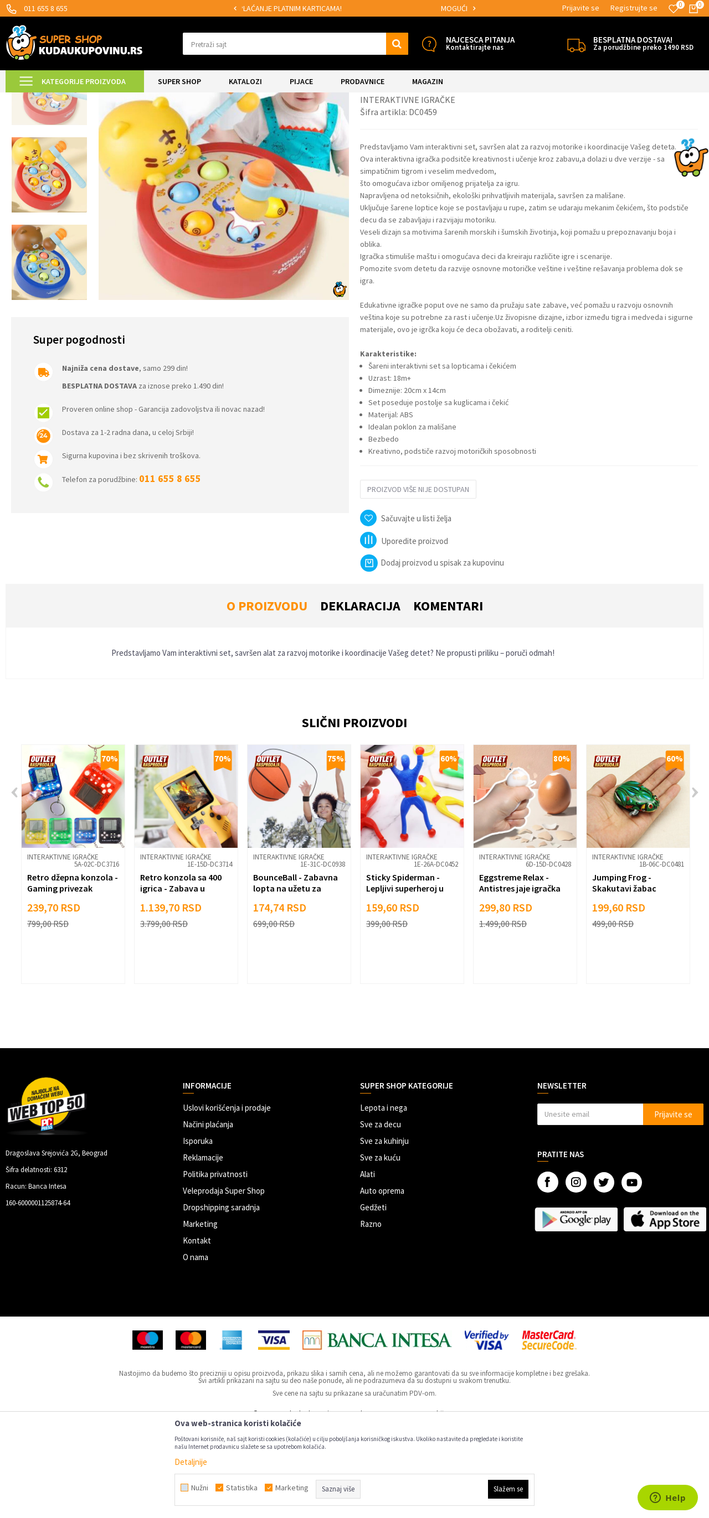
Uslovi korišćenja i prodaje (227, 1200)
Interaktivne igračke (215, 99)
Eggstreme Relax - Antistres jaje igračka (520, 975)
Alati (367, 1266)
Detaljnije (190, 1462)
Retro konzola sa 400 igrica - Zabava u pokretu (181, 980)
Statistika (242, 1487)
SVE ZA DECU (127, 99)
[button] (295, 44)
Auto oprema (382, 1283)
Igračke (166, 99)
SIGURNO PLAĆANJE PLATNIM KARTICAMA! (353, 8)
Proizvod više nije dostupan (418, 582)
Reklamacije (203, 1250)
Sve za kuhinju (384, 1233)
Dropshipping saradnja (221, 1300)
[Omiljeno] (674, 9)
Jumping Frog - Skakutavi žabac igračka (624, 980)
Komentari (448, 698)
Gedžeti (373, 1300)
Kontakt (197, 1333)
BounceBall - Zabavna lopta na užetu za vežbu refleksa (295, 980)
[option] (354, 8)
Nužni (199, 1487)
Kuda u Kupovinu (31, 99)
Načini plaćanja (208, 1217)
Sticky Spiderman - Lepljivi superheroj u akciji (405, 980)
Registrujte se (633, 8)
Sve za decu (380, 1217)
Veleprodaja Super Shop (224, 1283)
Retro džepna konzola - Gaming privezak (72, 975)
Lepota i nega (383, 1200)
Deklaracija (360, 698)
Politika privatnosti (215, 1266)
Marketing (200, 1316)
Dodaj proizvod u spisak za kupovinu (432, 655)
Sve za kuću (380, 1250)
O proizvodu (267, 698)
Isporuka (198, 1233)
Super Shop (82, 99)
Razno (371, 1316)
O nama (195, 1349)
